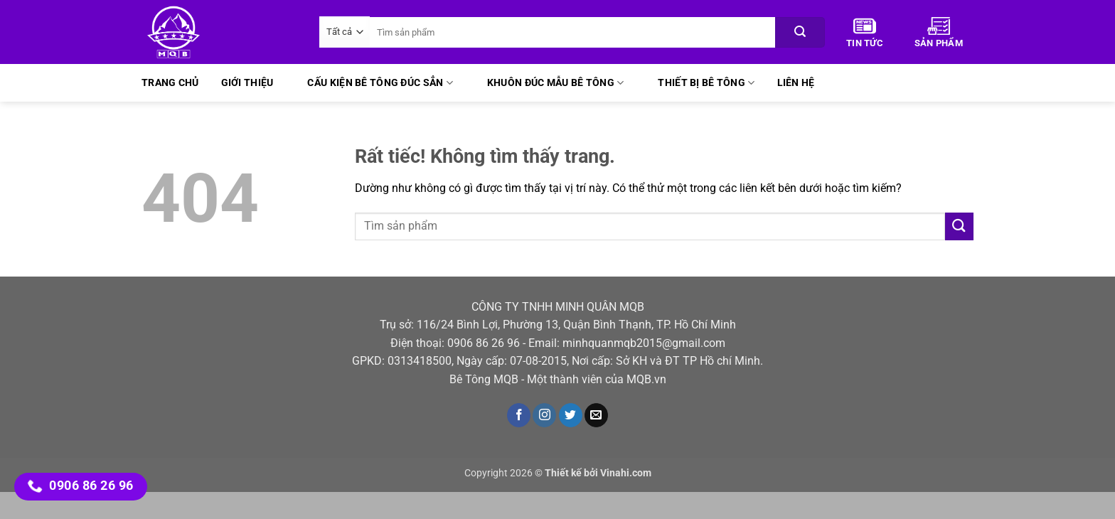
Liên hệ (796, 83)
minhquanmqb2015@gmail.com (643, 343)
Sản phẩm (938, 32)
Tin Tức (864, 32)
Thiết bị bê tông (706, 83)
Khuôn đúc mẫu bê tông (555, 83)
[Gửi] (800, 32)
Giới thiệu (247, 83)
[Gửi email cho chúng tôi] (596, 415)
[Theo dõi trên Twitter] (570, 415)
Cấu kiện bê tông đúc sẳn (379, 83)
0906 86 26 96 (483, 343)
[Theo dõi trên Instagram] (544, 415)
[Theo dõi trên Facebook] (518, 415)
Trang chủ (170, 83)
